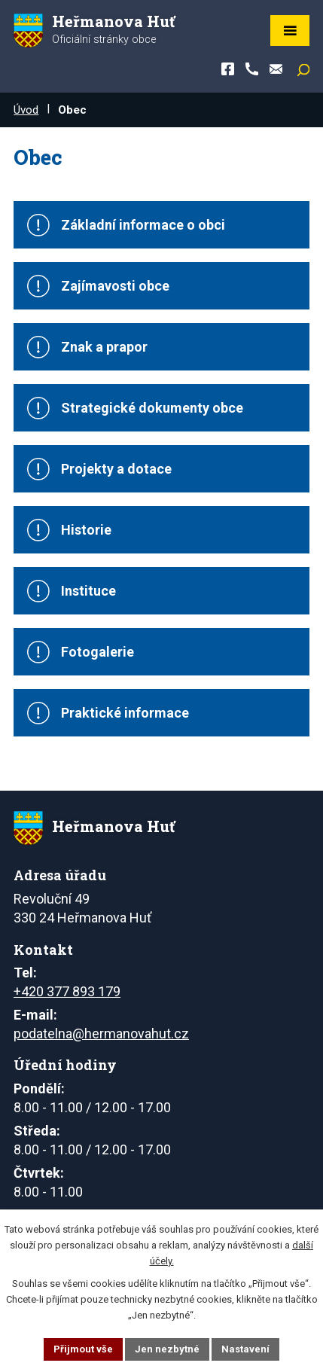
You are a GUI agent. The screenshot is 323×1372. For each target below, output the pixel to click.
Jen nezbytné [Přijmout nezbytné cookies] (167, 1349)
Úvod (26, 110)
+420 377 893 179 (67, 991)
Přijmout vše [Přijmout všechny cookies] (83, 1349)
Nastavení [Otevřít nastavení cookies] (245, 1349)
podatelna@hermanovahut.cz (101, 1033)
